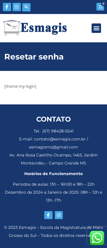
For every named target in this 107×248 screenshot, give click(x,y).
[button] (26, 7)
